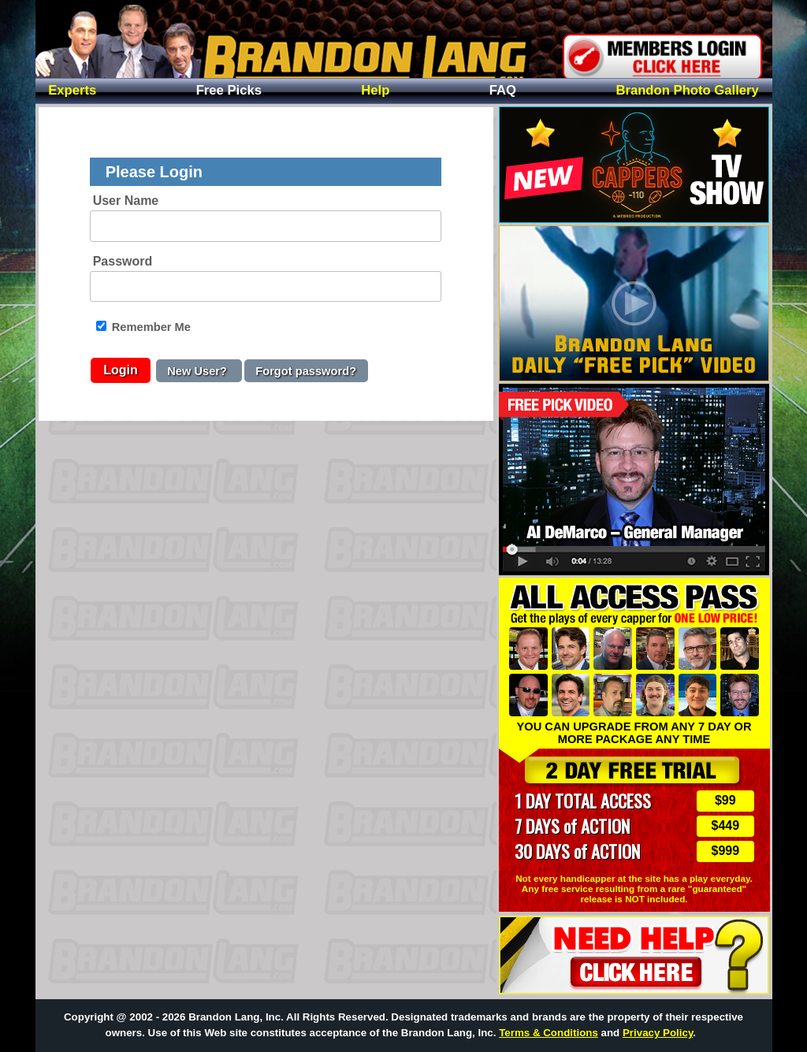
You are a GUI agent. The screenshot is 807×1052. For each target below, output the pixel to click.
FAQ (502, 91)
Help (375, 91)
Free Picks (229, 91)
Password (123, 261)
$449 (726, 825)
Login (120, 370)
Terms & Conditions (548, 1033)
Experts (72, 91)
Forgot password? (305, 370)
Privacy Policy (658, 1033)
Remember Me (143, 327)
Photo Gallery (686, 91)
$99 (725, 800)
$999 (726, 850)
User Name (126, 200)
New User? (198, 370)
